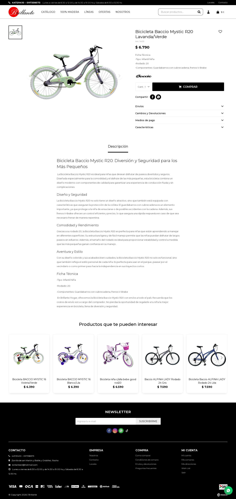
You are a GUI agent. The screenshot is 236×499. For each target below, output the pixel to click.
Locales (210, 2)
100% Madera (69, 11)
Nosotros (123, 11)
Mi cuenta (186, 455)
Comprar (190, 86)
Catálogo (48, 11)
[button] (221, 357)
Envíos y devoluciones (145, 464)
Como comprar (143, 455)
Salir (183, 472)
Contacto (222, 2)
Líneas (89, 11)
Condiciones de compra (146, 459)
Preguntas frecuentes (145, 468)
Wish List (185, 468)
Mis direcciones (188, 464)
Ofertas (104, 11)
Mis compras (187, 459)
